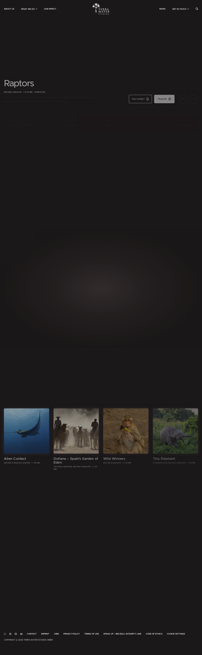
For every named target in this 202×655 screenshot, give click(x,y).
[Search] (197, 9)
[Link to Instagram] (5, 634)
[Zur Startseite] (101, 9)
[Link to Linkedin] (10, 634)
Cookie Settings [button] (176, 634)
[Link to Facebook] (16, 634)
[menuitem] (9, 9)
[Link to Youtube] (21, 634)
